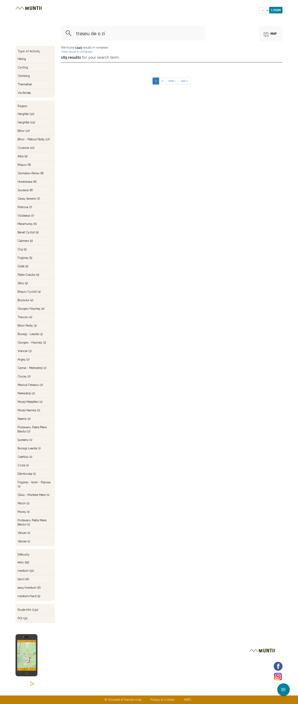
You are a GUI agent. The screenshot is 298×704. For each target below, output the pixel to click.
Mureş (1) (24, 511)
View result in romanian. (77, 51)
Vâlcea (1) (24, 541)
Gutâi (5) (23, 266)
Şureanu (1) (25, 439)
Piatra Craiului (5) (28, 274)
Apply (295, 3)
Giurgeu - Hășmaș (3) (32, 342)
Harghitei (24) (26, 122)
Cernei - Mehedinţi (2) (32, 368)
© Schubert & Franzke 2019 (123, 699)
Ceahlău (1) (25, 456)
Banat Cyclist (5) (28, 232)
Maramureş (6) (27, 224)
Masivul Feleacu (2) (30, 385)
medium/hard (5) (29, 596)
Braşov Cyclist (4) (29, 291)
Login (276, 10)
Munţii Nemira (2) (29, 410)
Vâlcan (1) (24, 533)
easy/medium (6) (29, 587)
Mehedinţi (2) (26, 393)
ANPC (187, 699)
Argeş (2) (24, 359)
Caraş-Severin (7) (29, 198)
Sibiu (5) (23, 283)
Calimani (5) (25, 240)
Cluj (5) (22, 249)
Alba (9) (23, 156)
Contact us (141, 691)
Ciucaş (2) (24, 376)
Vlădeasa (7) (26, 215)
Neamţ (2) (24, 418)
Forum (167, 10)
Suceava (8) (25, 190)
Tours (72, 10)
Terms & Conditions (170, 691)
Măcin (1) (23, 503)
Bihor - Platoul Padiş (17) (34, 139)
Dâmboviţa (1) (27, 473)
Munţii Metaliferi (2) (30, 401)
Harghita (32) (26, 114)
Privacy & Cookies (162, 699)
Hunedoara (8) (27, 181)
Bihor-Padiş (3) (27, 325)
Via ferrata (24, 92)
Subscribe (189, 664)
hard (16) (23, 579)
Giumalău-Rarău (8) (31, 173)
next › (172, 80)
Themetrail (25, 84)
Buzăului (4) (25, 300)
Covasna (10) (26, 147)
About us (119, 691)
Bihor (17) (24, 130)
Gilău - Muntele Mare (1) (33, 494)
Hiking (22, 59)
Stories (131, 10)
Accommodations (101, 10)
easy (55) (23, 562)
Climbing (24, 76)
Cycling (23, 67)
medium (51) (26, 570)
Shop (150, 10)
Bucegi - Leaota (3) (30, 334)
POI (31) (23, 618)
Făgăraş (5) (25, 257)
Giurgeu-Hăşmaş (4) (31, 308)
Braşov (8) (24, 164)
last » (184, 80)
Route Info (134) (28, 609)
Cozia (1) (23, 465)
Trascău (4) (25, 317)
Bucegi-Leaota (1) (29, 448)
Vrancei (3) (25, 351)
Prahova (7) (25, 207)
